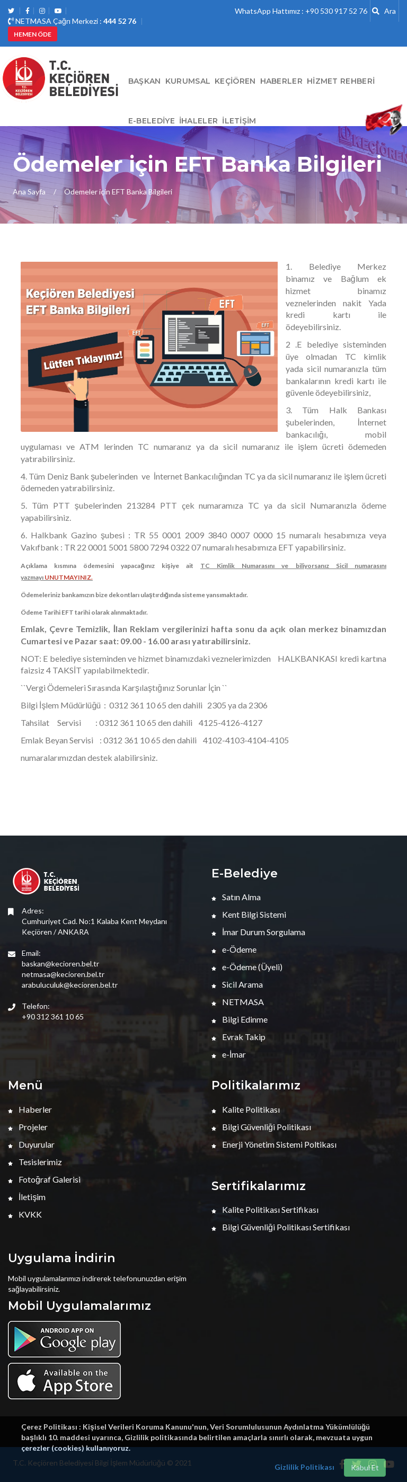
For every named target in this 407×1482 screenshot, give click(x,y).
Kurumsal (187, 81)
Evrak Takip (238, 1037)
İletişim (239, 121)
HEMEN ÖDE (32, 34)
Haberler (30, 1109)
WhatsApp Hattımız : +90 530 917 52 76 (301, 10)
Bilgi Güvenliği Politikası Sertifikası (280, 1227)
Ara (384, 10)
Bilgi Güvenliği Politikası (261, 1127)
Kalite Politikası (245, 1109)
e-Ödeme (233, 949)
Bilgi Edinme (239, 1019)
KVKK (25, 1214)
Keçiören (235, 81)
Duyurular (31, 1144)
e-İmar (228, 1054)
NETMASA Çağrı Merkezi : (72, 20)
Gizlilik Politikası (304, 1466)
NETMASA (237, 1002)
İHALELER (198, 121)
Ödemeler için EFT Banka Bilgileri (118, 191)
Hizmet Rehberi (341, 81)
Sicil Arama (237, 984)
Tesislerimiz (35, 1162)
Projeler (28, 1127)
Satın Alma (236, 897)
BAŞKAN (144, 81)
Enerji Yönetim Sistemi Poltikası (274, 1144)
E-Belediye (151, 121)
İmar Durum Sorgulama (258, 932)
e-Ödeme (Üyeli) (246, 967)
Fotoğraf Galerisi (44, 1179)
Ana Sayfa (29, 191)
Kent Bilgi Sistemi (248, 914)
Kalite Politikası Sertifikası (264, 1209)
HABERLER (281, 81)
